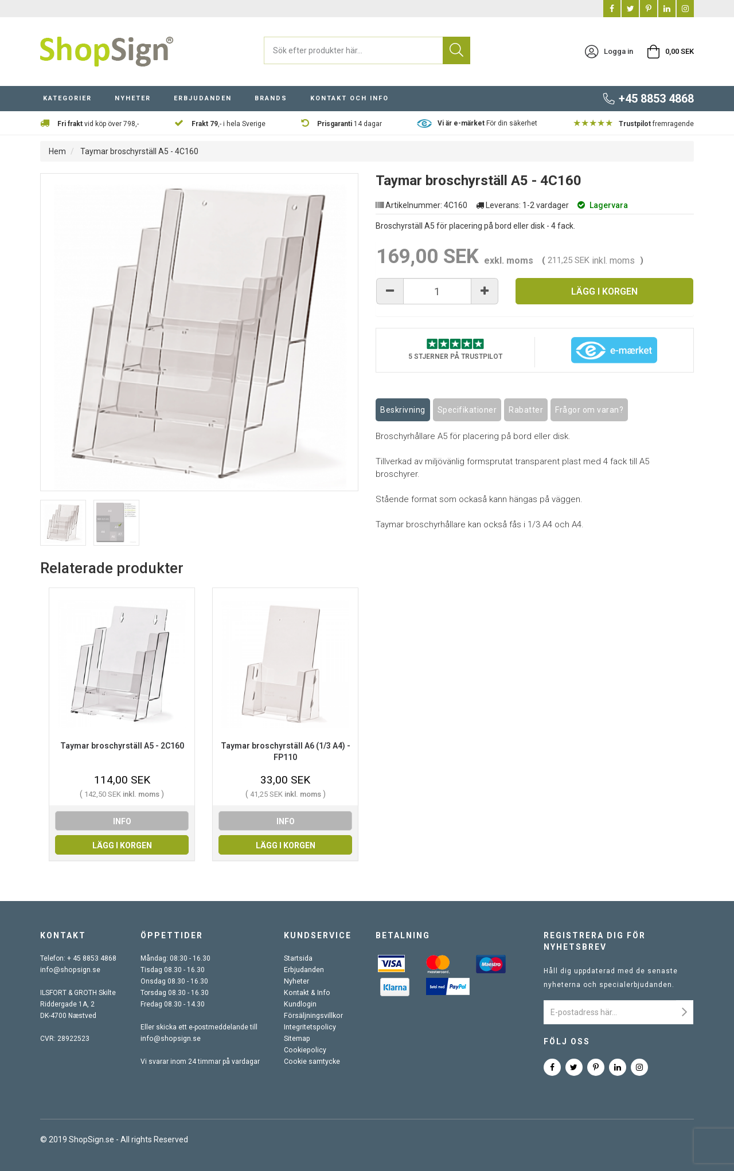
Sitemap (297, 1039)
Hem (57, 151)
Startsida (298, 958)
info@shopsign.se (69, 970)
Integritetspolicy (309, 1027)
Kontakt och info (349, 99)
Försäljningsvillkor (312, 1016)
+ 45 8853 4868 (91, 958)
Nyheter (133, 99)
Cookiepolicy (304, 1050)
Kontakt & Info (305, 993)
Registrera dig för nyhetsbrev (595, 941)
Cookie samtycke (311, 1062)
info (122, 821)
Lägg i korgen (604, 291)
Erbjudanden (203, 99)
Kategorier (67, 99)
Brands (271, 99)
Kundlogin (299, 1004)
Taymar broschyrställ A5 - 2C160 (122, 745)
